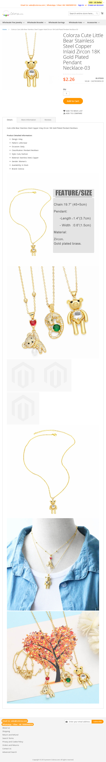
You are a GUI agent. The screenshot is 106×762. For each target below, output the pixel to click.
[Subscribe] (98, 721)
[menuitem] (13, 22)
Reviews (48, 120)
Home (4, 29)
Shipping (6, 731)
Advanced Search (9, 752)
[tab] (9, 120)
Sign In (81, 5)
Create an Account (96, 5)
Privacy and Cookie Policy (12, 742)
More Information (28, 120)
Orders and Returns (10, 745)
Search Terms (8, 738)
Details (10, 120)
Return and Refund (10, 735)
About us (6, 728)
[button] (96, 2)
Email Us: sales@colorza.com (14, 721)
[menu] (53, 22)
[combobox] (83, 13)
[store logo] (12, 13)
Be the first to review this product (73, 74)
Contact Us (6, 748)
